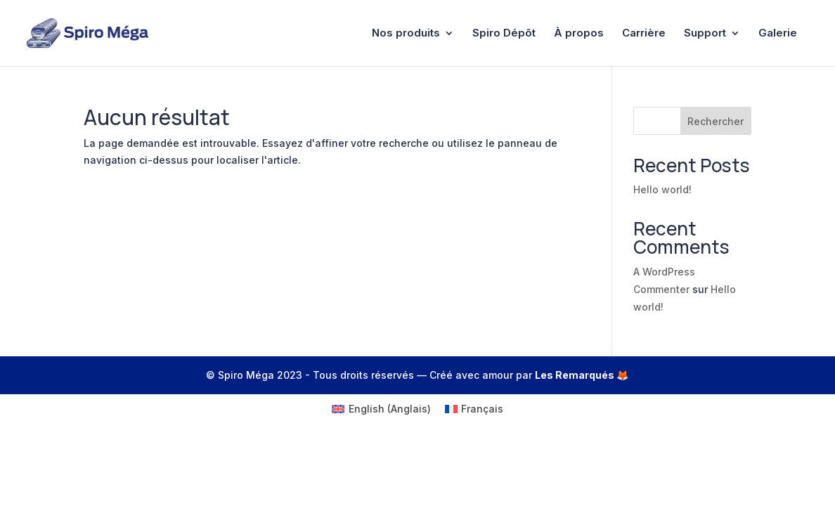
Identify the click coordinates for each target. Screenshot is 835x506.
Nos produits (406, 33)
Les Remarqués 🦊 (581, 375)
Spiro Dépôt (504, 33)
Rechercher (715, 121)
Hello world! (662, 189)
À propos (579, 33)
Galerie (777, 33)
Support (705, 33)
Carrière (644, 33)
